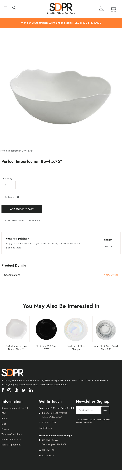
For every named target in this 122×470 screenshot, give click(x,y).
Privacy (5, 429)
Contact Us (45, 428)
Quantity (7, 178)
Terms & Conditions (11, 434)
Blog (3, 424)
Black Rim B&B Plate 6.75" (46, 347)
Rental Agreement (11, 444)
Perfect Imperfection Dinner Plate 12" (16, 347)
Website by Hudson (84, 422)
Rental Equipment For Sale (15, 408)
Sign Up (108, 239)
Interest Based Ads (11, 439)
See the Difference (87, 23)
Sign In (108, 246)
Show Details (111, 275)
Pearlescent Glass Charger (76, 347)
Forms (4, 418)
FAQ (3, 413)
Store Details (46, 455)
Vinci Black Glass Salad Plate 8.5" (106, 347)
